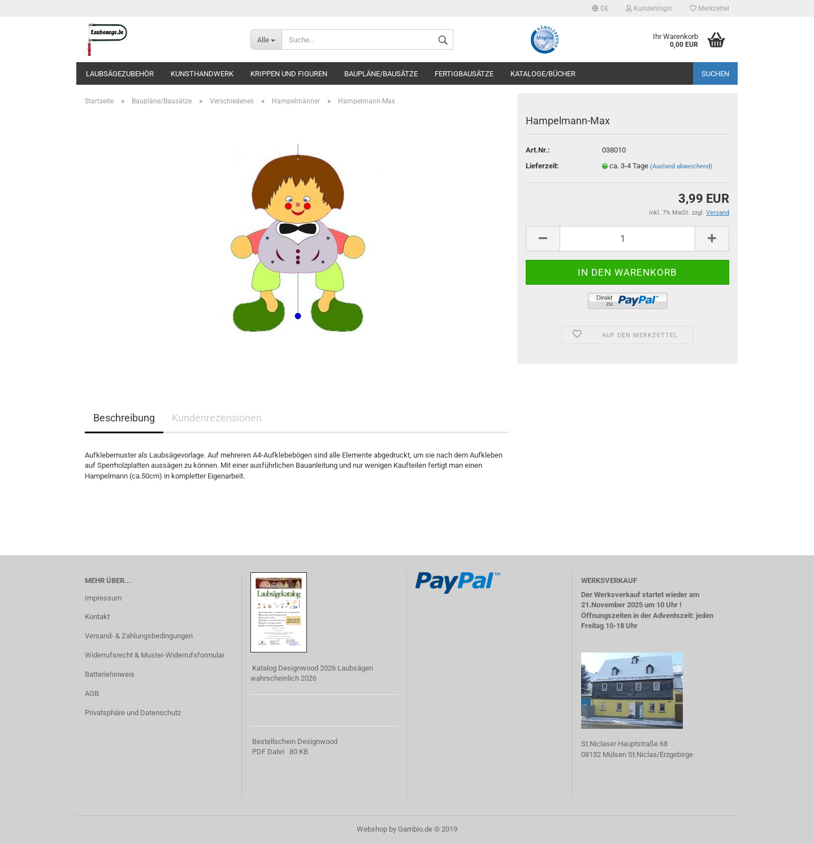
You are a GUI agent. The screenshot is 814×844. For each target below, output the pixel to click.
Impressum (103, 598)
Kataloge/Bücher (542, 73)
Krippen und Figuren (288, 73)
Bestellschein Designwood (294, 741)
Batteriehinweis (110, 674)
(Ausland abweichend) (681, 166)
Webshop (372, 829)
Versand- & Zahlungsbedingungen (139, 636)
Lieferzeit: (542, 166)
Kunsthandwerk (202, 73)
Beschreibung (124, 418)
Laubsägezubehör (120, 73)
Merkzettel (709, 8)
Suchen (715, 73)
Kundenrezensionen (217, 418)
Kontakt (97, 616)
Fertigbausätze (464, 73)
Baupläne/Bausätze (381, 73)
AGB (92, 693)
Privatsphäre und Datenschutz (133, 712)
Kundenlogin (649, 8)
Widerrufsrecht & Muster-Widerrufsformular (154, 655)
